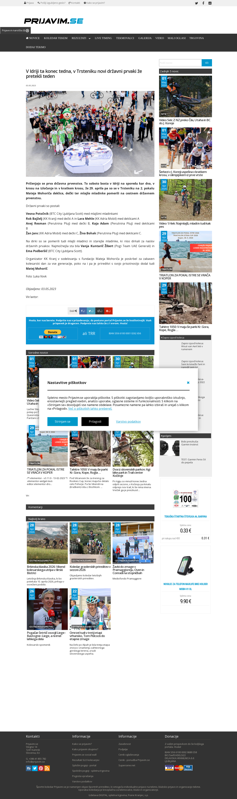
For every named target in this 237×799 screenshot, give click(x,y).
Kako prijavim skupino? (85, 749)
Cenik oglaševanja (128, 754)
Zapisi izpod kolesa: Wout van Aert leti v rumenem (192, 346)
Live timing (103, 38)
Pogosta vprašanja (82, 776)
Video (159, 38)
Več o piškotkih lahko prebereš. (90, 409)
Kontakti (74, 2)
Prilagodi (95, 421)
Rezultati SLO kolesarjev (85, 760)
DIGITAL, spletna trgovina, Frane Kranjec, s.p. (123, 795)
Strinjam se (62, 421)
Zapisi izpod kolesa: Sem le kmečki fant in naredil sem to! (193, 364)
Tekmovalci (125, 38)
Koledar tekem (55, 38)
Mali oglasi (177, 38)
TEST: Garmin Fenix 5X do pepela (193, 461)
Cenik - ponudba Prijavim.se (134, 760)
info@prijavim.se (35, 761)
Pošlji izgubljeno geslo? (51, 2)
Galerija (145, 38)
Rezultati (81, 38)
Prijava (29, 2)
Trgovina (196, 38)
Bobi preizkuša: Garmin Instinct (189, 443)
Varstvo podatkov (128, 421)
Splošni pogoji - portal (84, 765)
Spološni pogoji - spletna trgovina (90, 770)
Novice (33, 38)
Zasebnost (124, 744)
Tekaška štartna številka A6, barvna (185, 516)
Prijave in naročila (15, 30)
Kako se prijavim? (94, 2)
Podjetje (123, 749)
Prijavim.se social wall (84, 754)
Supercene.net (126, 765)
